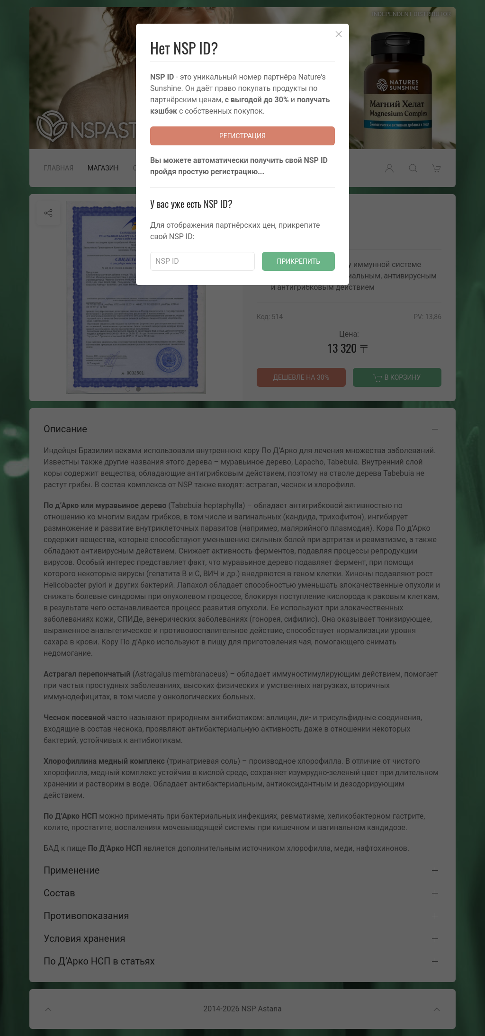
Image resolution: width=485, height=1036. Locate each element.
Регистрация (242, 136)
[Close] (338, 34)
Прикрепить (298, 261)
